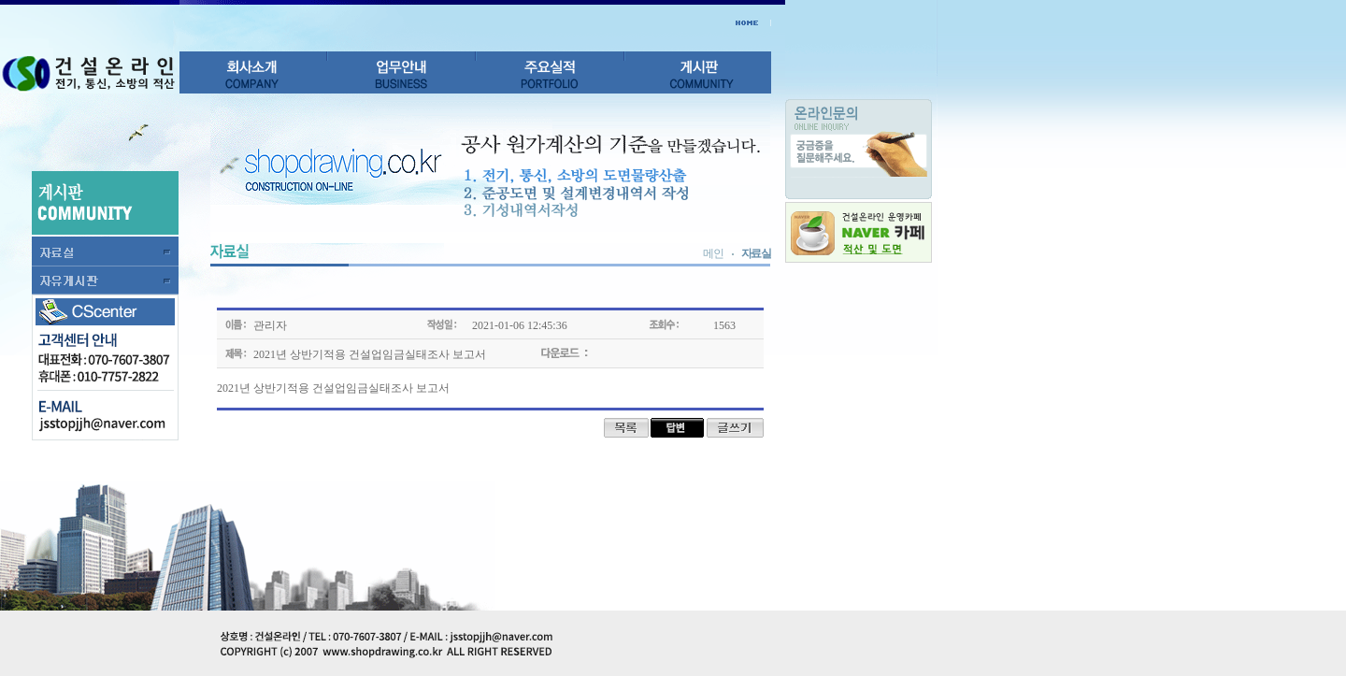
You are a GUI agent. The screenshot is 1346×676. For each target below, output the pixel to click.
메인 (713, 253)
